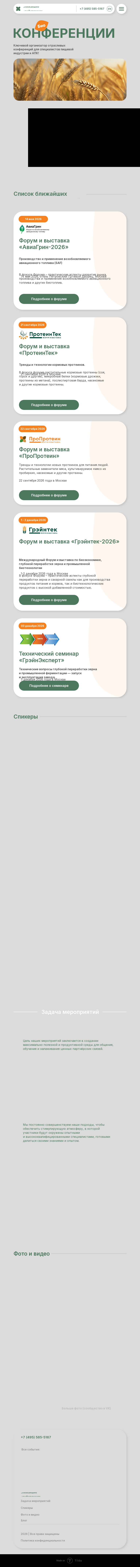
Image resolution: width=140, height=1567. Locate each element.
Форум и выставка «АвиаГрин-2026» (44, 243)
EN (109, 8)
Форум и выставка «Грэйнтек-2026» (69, 541)
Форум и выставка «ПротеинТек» (44, 349)
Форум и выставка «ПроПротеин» (44, 452)
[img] (57, 8)
